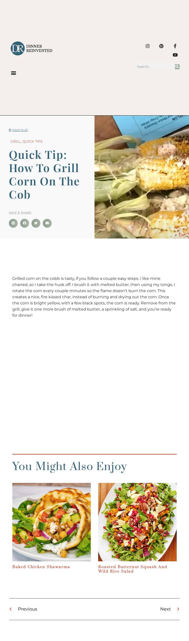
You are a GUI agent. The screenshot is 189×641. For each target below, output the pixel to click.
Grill (16, 141)
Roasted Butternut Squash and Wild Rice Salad (132, 569)
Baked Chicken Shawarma (41, 567)
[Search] (177, 66)
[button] (13, 73)
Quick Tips (32, 141)
